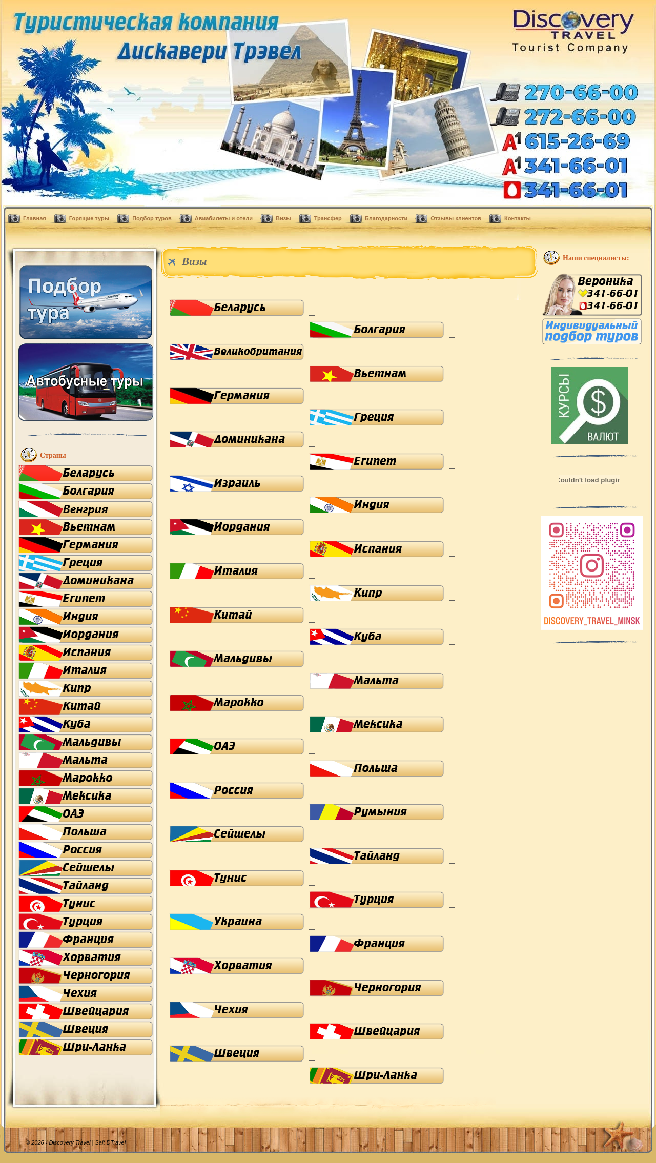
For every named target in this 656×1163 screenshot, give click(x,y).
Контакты (517, 218)
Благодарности (386, 218)
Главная (34, 218)
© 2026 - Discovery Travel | (66, 1142)
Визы (283, 218)
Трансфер (328, 218)
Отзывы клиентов (455, 218)
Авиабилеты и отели (224, 218)
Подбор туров (152, 218)
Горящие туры (89, 218)
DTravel (116, 1142)
